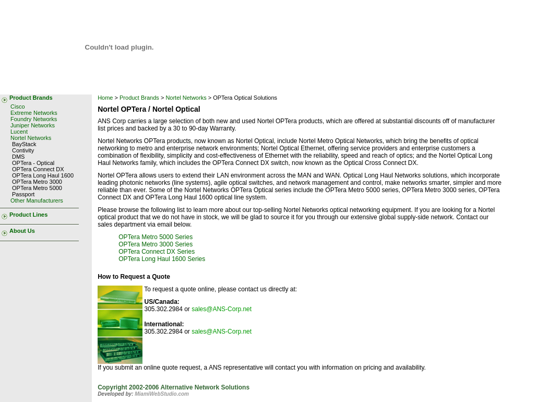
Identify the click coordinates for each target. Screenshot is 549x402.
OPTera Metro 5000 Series (155, 237)
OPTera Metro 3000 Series (155, 244)
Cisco (17, 106)
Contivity (23, 150)
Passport (23, 194)
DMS (18, 156)
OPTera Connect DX (38, 169)
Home (105, 97)
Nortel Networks (30, 138)
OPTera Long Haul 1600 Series (161, 259)
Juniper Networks (32, 125)
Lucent (19, 131)
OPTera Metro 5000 (37, 188)
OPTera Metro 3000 (37, 182)
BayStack (24, 144)
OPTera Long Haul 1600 (43, 175)
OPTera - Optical (33, 163)
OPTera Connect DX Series (156, 251)
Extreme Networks (33, 113)
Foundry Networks (33, 119)
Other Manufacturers (36, 200)
